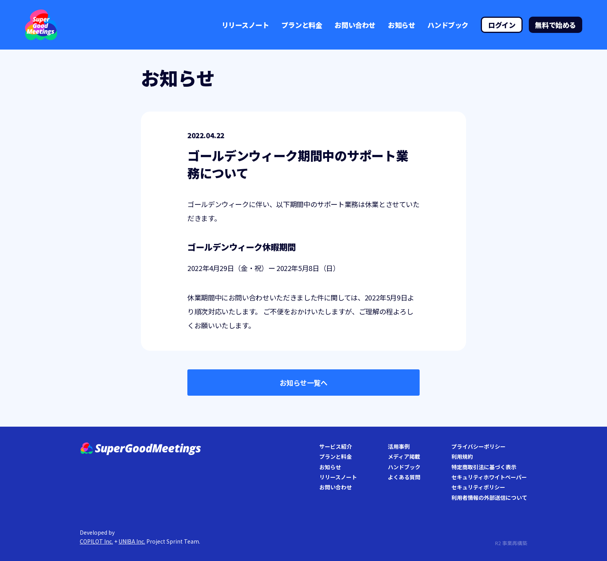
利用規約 (462, 456)
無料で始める (555, 25)
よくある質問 (404, 477)
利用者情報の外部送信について (489, 497)
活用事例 (399, 446)
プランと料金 (301, 25)
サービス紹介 (335, 446)
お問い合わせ (355, 25)
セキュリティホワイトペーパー (489, 477)
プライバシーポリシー (478, 446)
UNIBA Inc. (131, 541)
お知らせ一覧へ (303, 382)
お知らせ (401, 25)
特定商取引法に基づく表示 (483, 467)
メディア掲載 (404, 456)
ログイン (501, 25)
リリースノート (245, 25)
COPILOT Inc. (96, 541)
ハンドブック (447, 25)
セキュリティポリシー (478, 487)
